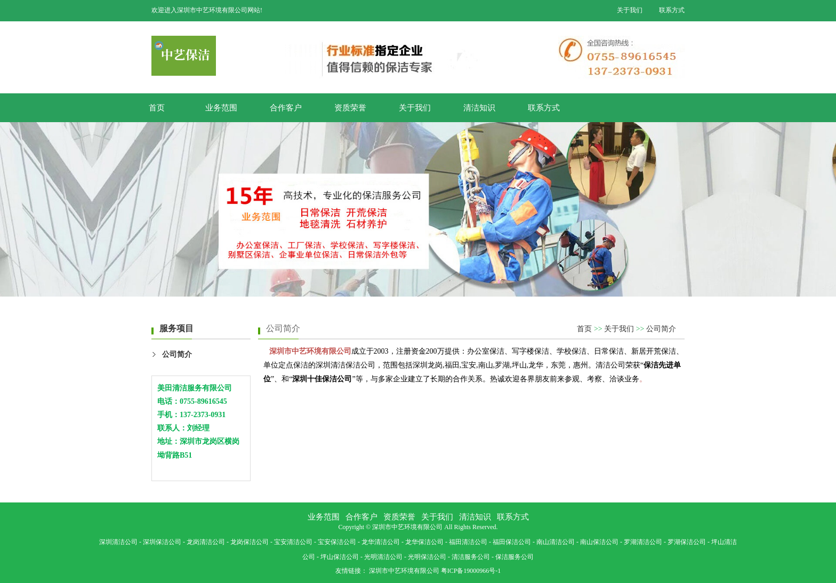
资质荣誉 (350, 107)
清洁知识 (479, 107)
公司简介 (177, 354)
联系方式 (672, 10)
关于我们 (629, 10)
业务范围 (221, 107)
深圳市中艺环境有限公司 (404, 570)
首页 (157, 107)
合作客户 (286, 107)
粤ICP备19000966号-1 (471, 570)
